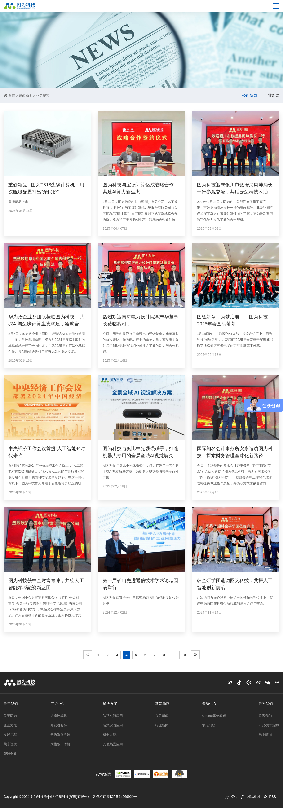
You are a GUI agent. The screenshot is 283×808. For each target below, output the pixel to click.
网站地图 (250, 797)
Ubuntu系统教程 (214, 716)
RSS (269, 797)
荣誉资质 (10, 744)
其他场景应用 (113, 744)
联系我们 (266, 704)
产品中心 (57, 704)
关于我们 (11, 704)
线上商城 (265, 735)
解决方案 (110, 704)
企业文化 (10, 725)
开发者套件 (58, 725)
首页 (12, 96)
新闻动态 (25, 96)
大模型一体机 (60, 744)
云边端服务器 (60, 735)
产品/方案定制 (269, 725)
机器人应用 (111, 735)
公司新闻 (42, 96)
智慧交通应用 (113, 716)
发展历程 (10, 735)
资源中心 (209, 704)
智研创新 (10, 753)
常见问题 (208, 725)
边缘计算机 (58, 716)
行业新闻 (271, 95)
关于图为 (10, 716)
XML (231, 797)
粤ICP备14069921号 (122, 797)
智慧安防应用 (113, 725)
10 (184, 655)
